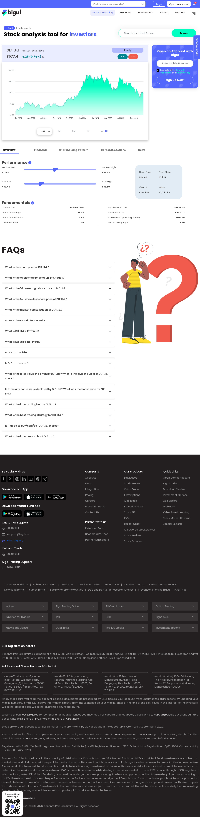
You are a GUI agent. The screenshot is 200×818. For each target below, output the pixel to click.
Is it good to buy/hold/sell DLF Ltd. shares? (32, 426)
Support (180, 12)
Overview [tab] (9, 150)
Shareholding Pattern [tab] (73, 150)
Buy (123, 56)
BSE (53, 719)
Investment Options (175, 495)
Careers (90, 501)
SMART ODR (112, 584)
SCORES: (115, 734)
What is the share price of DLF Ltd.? (27, 267)
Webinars (169, 506)
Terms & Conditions (16, 584)
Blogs (88, 483)
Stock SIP (129, 512)
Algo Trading (170, 483)
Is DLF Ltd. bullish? (16, 352)
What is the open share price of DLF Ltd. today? (35, 278)
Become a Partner (96, 534)
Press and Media (95, 506)
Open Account (196, 47)
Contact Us (92, 512)
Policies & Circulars (44, 584)
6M (73, 131)
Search (184, 33)
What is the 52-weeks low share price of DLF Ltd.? (36, 299)
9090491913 (13, 528)
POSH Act (180, 590)
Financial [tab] (40, 150)
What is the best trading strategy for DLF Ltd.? (34, 415)
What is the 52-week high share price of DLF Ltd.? (36, 288)
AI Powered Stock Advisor (139, 529)
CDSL (69, 719)
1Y (88, 131)
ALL (104, 131)
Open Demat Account (176, 478)
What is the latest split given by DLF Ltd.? (31, 404)
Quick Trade (131, 489)
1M (59, 131)
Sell (133, 56)
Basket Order (132, 524)
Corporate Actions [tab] (113, 150)
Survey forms (37, 590)
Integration (92, 489)
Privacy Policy (183, 72)
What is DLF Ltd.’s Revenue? (22, 331)
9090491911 (13, 554)
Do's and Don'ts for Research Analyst (110, 590)
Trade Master (132, 483)
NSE (22, 719)
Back (9, 28)
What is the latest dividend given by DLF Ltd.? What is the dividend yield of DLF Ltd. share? (56, 376)
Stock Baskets (132, 535)
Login (159, 4)
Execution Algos (133, 506)
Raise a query (15, 540)
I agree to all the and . (175, 71)
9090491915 (13, 567)
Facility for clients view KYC (66, 590)
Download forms (14, 590)
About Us (90, 478)
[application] (75, 93)
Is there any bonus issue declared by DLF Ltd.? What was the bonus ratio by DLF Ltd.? (55, 391)
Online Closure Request (163, 584)
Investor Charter (134, 584)
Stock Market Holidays (176, 518)
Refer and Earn (94, 528)
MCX (38, 719)
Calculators (170, 501)
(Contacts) (49, 666)
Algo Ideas (130, 501)
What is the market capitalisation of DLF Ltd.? (33, 310)
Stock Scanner (133, 541)
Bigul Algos (130, 478)
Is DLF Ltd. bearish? (17, 363)
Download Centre (174, 489)
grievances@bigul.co (25, 714)
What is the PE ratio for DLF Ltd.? (25, 320)
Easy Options (132, 495)
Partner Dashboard (97, 540)
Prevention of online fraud (154, 590)
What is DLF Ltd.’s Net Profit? (22, 342)
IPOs (127, 518)
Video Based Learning (176, 512)
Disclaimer (67, 584)
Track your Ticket (89, 584)
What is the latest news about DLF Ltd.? (30, 436)
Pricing (164, 12)
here (28, 719)
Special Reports (172, 524)
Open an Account (179, 4)
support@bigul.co (18, 534)
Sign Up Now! (175, 80)
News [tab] (141, 150)
